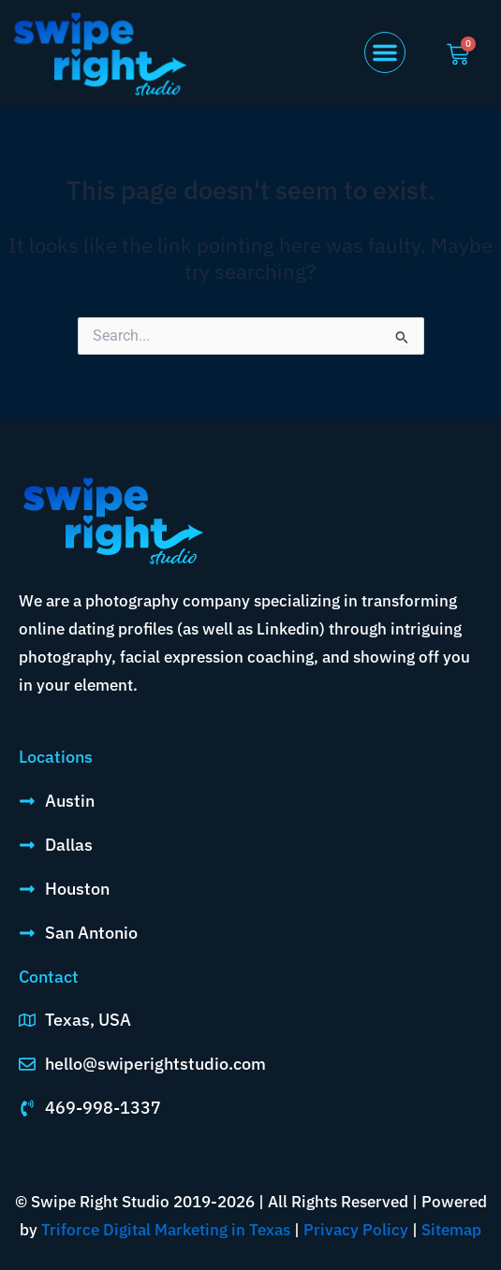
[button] (384, 52)
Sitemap (451, 1229)
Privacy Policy (355, 1229)
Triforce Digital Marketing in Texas (165, 1229)
